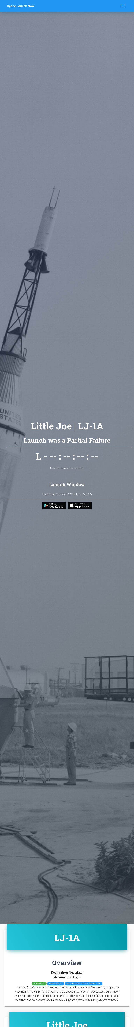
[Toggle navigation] (123, 6)
